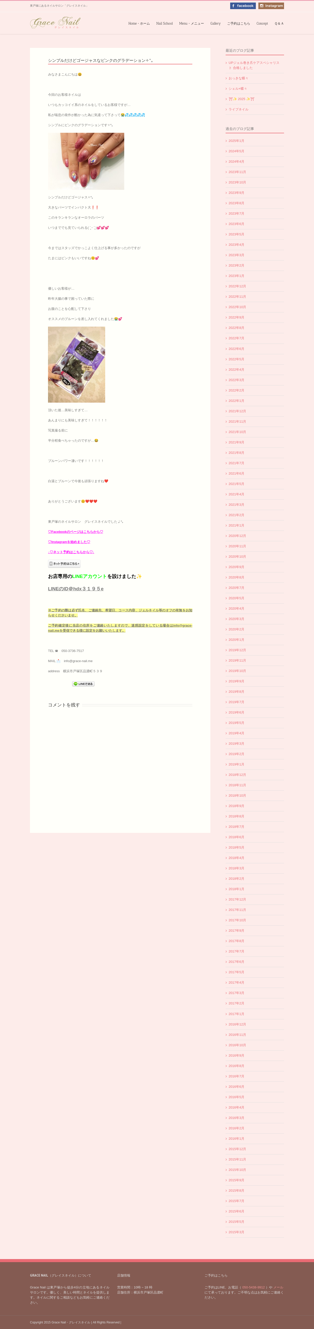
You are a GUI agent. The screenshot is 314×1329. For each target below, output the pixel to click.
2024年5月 (236, 151)
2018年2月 (236, 879)
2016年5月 (236, 1097)
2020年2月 (236, 629)
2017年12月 (237, 899)
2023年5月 (236, 234)
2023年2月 (236, 265)
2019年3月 (236, 743)
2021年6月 (236, 473)
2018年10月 (237, 795)
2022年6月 (236, 349)
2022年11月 (237, 296)
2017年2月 (236, 1003)
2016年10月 (237, 1045)
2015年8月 (236, 1190)
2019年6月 (236, 712)
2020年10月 (237, 556)
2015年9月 (236, 1180)
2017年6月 (236, 962)
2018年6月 (236, 837)
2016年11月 (237, 1035)
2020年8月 (236, 577)
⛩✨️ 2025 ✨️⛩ (242, 99)
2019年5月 (236, 723)
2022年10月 (237, 307)
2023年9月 (236, 193)
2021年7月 (236, 463)
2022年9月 (236, 317)
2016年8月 (236, 1066)
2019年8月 (236, 692)
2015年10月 (237, 1170)
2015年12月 (237, 1149)
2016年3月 (236, 1118)
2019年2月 (236, 754)
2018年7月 (236, 827)
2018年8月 (236, 816)
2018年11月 (237, 785)
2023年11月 (237, 172)
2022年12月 (237, 286)
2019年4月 (236, 733)
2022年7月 (236, 338)
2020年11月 (237, 546)
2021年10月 (237, 432)
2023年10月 (237, 182)
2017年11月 (237, 910)
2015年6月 (236, 1211)
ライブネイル (238, 109)
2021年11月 (237, 421)
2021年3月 (236, 505)
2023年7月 (236, 213)
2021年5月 (236, 484)
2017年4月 (236, 982)
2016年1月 (236, 1138)
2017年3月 (236, 993)
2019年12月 (237, 650)
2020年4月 (236, 608)
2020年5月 (236, 598)
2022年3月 (236, 380)
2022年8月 (236, 328)
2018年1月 (236, 889)
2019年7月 (236, 702)
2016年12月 (237, 1024)
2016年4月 (236, 1107)
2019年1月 (236, 764)
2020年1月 (236, 640)
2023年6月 (236, 224)
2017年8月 (236, 941)
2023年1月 (236, 276)
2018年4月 (236, 858)
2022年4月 (236, 369)
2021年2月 (236, 515)
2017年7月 (236, 951)
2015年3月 (236, 1232)
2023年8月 (236, 203)
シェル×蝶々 (238, 88)
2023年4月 (236, 245)
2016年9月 (236, 1055)
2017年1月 (236, 1014)
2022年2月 (236, 390)
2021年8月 (236, 453)
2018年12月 (237, 775)
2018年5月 (236, 847)
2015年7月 (236, 1201)
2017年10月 (237, 920)
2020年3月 (236, 619)
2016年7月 (236, 1076)
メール (277, 1287)
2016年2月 (236, 1128)
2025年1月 (236, 141)
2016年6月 (236, 1087)
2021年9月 (236, 442)
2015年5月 (236, 1222)
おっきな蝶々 (238, 78)
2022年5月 (236, 359)
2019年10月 (237, 671)
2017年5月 (236, 972)
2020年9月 (236, 567)
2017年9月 (236, 930)
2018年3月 (236, 868)
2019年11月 (237, 660)
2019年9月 (236, 681)
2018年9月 (236, 806)
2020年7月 (236, 588)
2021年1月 (236, 525)
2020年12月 (237, 536)
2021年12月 (237, 411)
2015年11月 (237, 1159)
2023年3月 (236, 255)
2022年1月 (236, 401)
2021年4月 (236, 494)
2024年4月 (236, 161)
